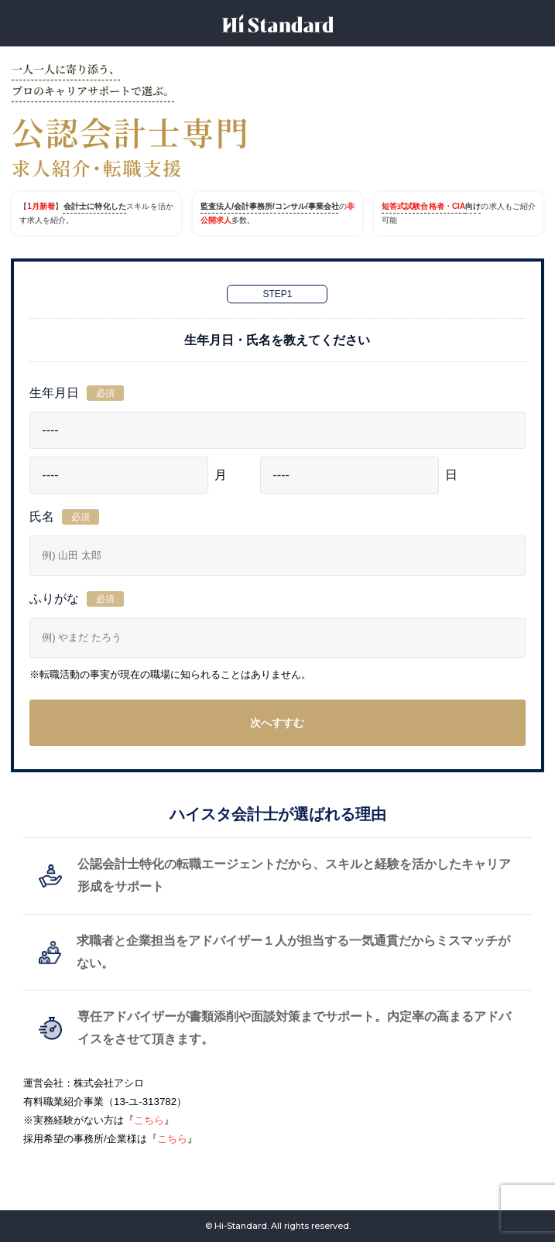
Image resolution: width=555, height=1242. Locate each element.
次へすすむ (277, 723)
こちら (149, 1120)
